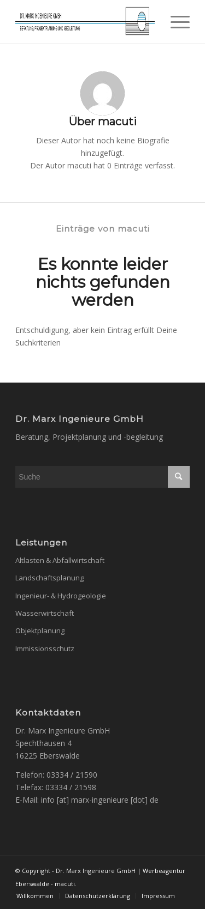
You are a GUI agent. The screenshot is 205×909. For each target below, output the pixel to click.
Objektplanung (40, 630)
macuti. (66, 884)
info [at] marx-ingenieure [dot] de (100, 800)
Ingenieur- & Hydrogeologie (60, 596)
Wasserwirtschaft (44, 613)
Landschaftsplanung (49, 578)
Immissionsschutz (44, 648)
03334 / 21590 (71, 774)
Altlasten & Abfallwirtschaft (59, 560)
